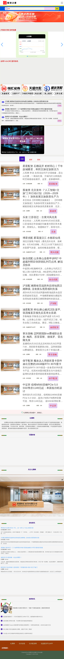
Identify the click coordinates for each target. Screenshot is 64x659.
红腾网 (12, 643)
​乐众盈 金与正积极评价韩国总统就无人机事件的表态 (17, 633)
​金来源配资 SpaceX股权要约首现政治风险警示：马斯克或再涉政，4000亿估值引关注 (27, 625)
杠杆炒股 (22, 643)
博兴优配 (54, 252)
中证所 (53, 406)
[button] (2, 44)
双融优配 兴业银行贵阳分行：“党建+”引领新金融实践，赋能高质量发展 (31, 608)
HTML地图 (39, 652)
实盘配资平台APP (47, 643)
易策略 (59, 113)
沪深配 (59, 105)
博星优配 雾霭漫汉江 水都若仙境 (41, 237)
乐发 (53, 232)
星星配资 (53, 184)
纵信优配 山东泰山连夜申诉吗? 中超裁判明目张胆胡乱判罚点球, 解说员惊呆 (43, 261)
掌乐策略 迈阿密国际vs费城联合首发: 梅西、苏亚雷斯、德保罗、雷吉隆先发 (43, 337)
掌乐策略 (52, 354)
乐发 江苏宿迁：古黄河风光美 (40, 217)
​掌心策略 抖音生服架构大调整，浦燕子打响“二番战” (17, 629)
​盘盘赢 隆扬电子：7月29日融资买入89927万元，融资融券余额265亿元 (23, 616)
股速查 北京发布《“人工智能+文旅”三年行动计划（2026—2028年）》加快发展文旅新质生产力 (41, 193)
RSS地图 (34, 652)
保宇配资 (53, 378)
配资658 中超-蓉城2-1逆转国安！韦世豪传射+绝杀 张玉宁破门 (19, 567)
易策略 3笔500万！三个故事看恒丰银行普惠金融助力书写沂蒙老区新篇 (28, 109)
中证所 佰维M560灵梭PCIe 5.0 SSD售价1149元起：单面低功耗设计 (42, 388)
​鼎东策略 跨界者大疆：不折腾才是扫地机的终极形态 (17, 620)
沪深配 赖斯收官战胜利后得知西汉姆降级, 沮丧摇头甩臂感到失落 (26, 101)
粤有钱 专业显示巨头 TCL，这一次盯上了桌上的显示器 (19, 152)
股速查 (53, 211)
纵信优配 (53, 279)
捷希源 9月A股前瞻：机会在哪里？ (16, 116)
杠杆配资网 (33, 643)
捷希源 (59, 120)
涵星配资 (54, 327)
